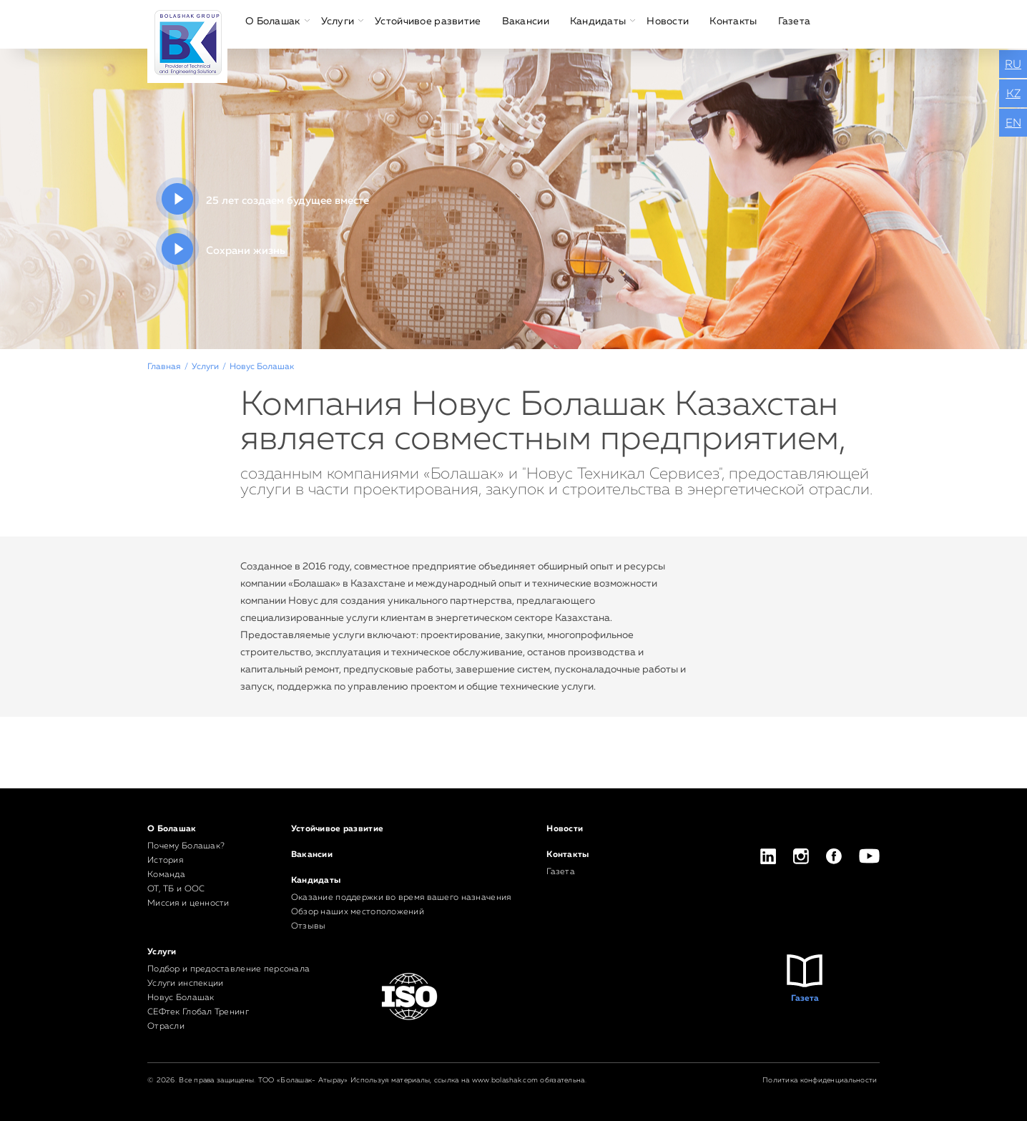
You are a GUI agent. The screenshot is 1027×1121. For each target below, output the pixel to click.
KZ (1013, 94)
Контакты (733, 21)
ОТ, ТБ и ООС (176, 889)
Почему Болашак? (186, 846)
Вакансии (525, 21)
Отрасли (166, 1026)
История (165, 860)
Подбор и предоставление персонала (228, 969)
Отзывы (308, 926)
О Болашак (272, 21)
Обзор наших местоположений (357, 912)
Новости (668, 21)
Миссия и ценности (188, 903)
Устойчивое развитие (428, 21)
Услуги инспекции (185, 983)
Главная (164, 367)
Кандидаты (598, 21)
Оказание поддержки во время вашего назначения (401, 898)
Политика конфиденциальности (820, 1080)
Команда (166, 875)
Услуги (338, 21)
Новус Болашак (181, 998)
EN (1013, 123)
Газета (794, 21)
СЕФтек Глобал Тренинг (198, 1012)
